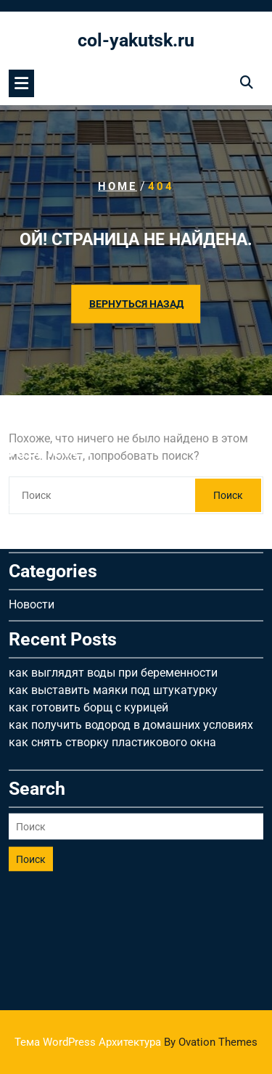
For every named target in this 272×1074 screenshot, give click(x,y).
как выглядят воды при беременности (113, 601)
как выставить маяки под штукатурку (113, 618)
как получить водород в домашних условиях (131, 653)
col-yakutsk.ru (136, 40)
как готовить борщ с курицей (88, 636)
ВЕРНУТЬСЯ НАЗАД (136, 304)
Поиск (31, 787)
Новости (31, 533)
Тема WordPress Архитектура (136, 1042)
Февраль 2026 (47, 464)
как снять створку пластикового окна (112, 670)
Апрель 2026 (43, 430)
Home (117, 186)
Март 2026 (37, 447)
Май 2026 (35, 412)
